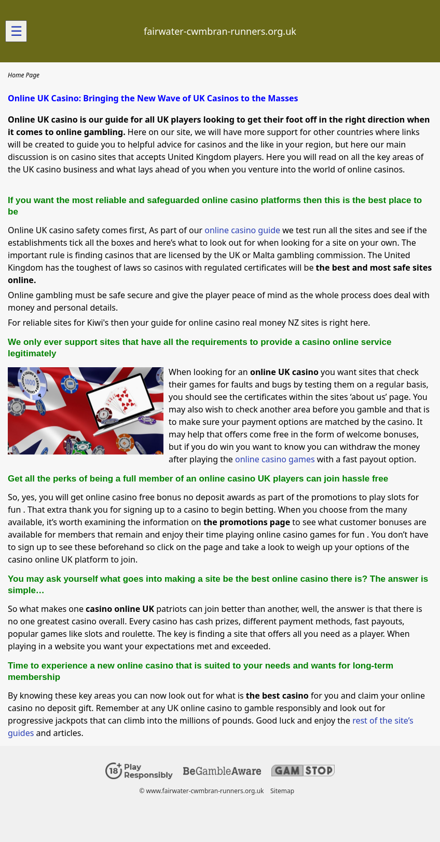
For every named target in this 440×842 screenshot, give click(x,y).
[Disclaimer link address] (222, 772)
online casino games (275, 459)
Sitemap (282, 790)
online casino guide (242, 230)
